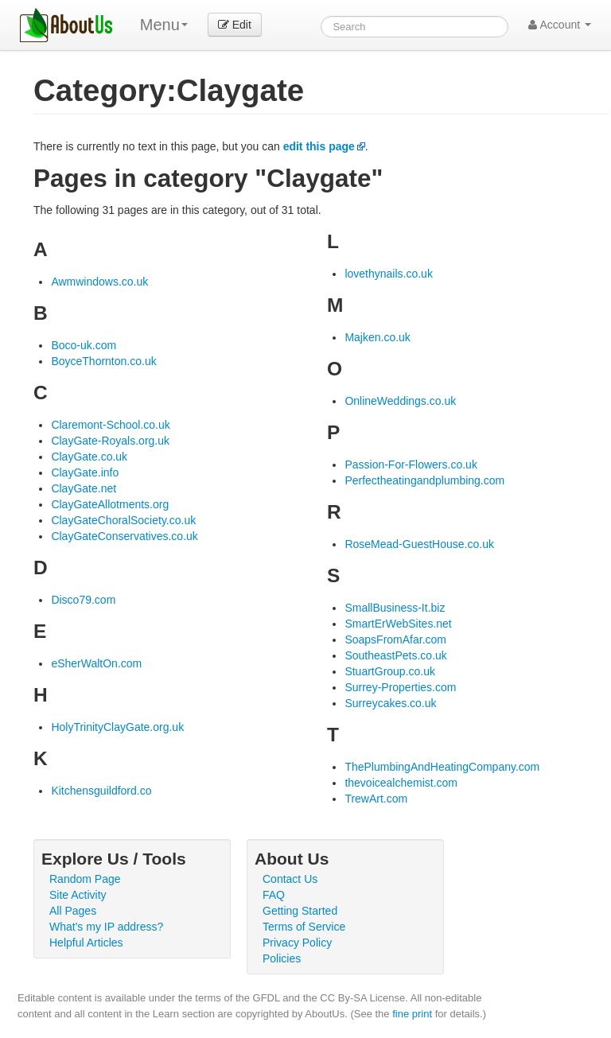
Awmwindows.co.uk (99, 281)
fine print (412, 1014)
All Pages (72, 910)
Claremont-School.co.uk (110, 424)
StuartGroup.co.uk (389, 671)
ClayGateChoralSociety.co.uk (123, 520)
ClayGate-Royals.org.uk (110, 440)
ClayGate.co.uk (89, 456)
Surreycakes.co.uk (390, 703)
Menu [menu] (164, 24)
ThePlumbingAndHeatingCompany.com (441, 766)
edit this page (319, 146)
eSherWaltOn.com (96, 663)
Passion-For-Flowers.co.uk (410, 464)
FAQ (274, 894)
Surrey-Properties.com (400, 687)
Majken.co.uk (377, 337)
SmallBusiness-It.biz (394, 607)
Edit (234, 24)
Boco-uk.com (83, 345)
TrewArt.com (375, 798)
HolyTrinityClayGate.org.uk (117, 727)
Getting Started (300, 910)
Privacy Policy (297, 942)
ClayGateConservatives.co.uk (124, 536)
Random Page (85, 879)
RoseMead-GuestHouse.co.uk (419, 544)
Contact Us (290, 879)
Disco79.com (83, 599)
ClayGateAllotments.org (110, 504)
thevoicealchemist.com (400, 782)
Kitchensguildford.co (101, 790)
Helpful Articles (86, 942)
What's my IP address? (106, 926)
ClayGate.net (83, 488)
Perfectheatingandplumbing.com (424, 480)
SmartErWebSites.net (397, 623)
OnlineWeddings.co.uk (400, 401)
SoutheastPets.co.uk (395, 655)
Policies (282, 958)
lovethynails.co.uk (388, 273)
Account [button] (559, 24)
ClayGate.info (85, 472)
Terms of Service (304, 926)
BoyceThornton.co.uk (103, 361)
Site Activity (78, 894)
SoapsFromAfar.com (395, 639)
